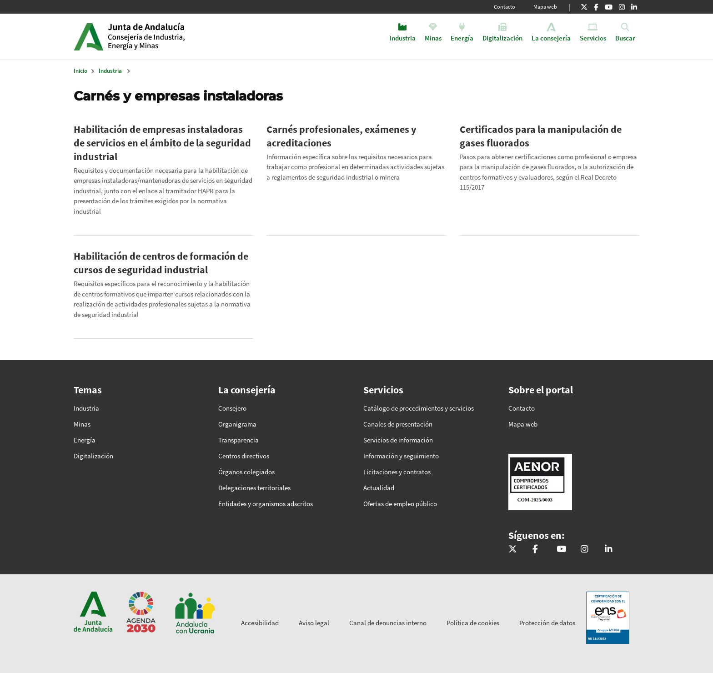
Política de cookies (473, 622)
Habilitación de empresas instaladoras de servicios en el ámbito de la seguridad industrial (162, 143)
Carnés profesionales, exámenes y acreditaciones (341, 136)
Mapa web (545, 6)
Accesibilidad (260, 622)
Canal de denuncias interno (388, 622)
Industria (110, 71)
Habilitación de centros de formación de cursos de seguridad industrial (161, 263)
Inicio (177, 36)
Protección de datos (547, 622)
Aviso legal (314, 622)
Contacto (504, 6)
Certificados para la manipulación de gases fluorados (541, 136)
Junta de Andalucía (88, 36)
